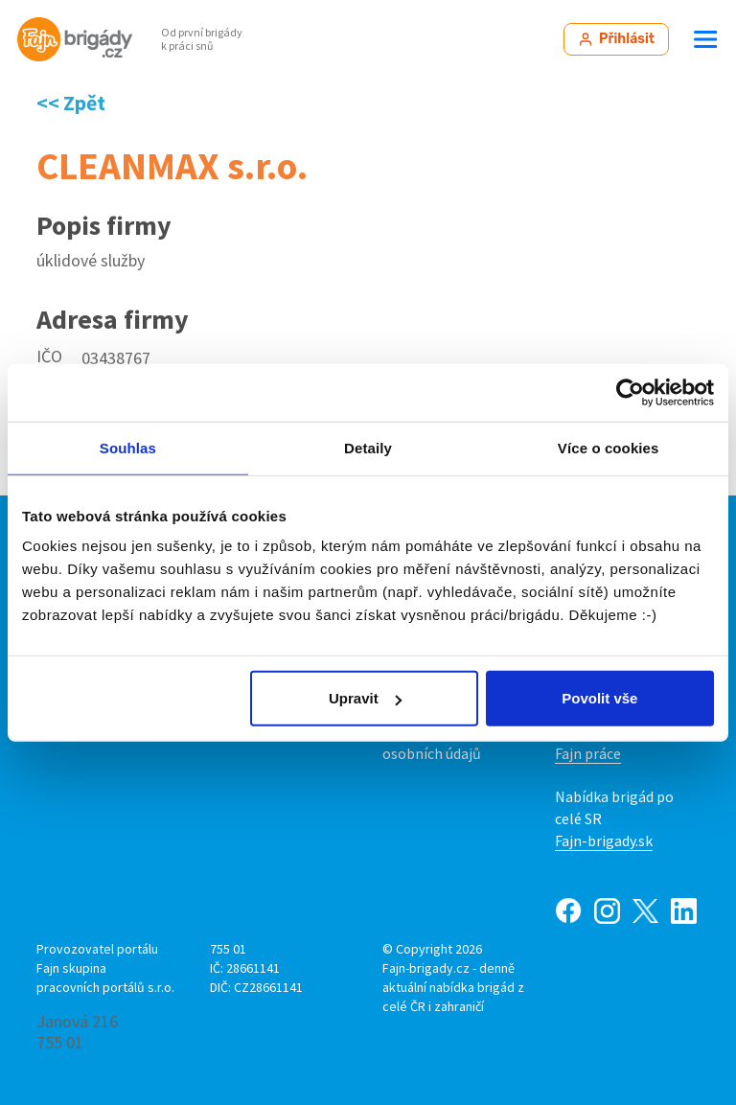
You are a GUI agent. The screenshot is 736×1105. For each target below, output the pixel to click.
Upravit (365, 698)
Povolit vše (599, 698)
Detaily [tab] (368, 447)
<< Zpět (70, 102)
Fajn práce (588, 753)
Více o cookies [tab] (608, 447)
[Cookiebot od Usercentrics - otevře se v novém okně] (630, 392)
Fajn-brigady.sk (604, 840)
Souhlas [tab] (128, 447)
